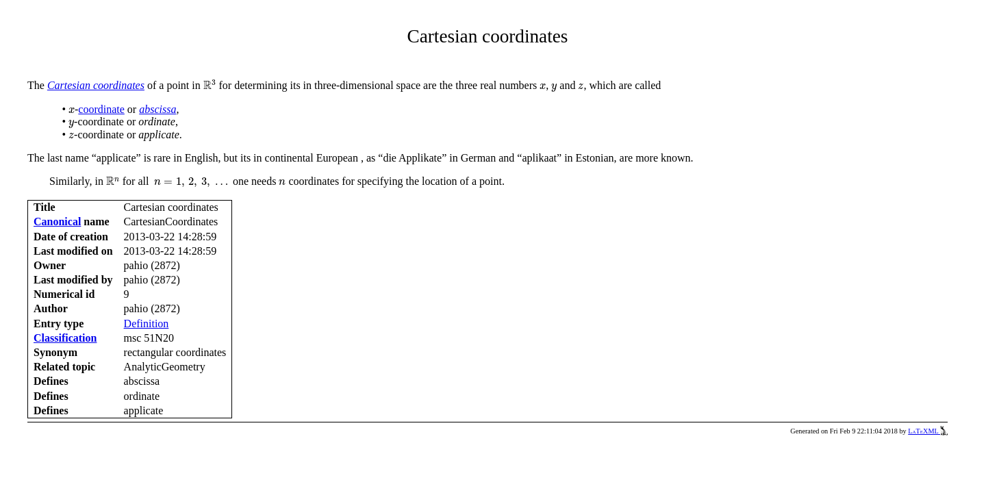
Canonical (57, 221)
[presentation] (209, 84)
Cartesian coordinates (95, 85)
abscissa (157, 109)
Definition (146, 323)
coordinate (101, 109)
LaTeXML (928, 431)
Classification (65, 338)
